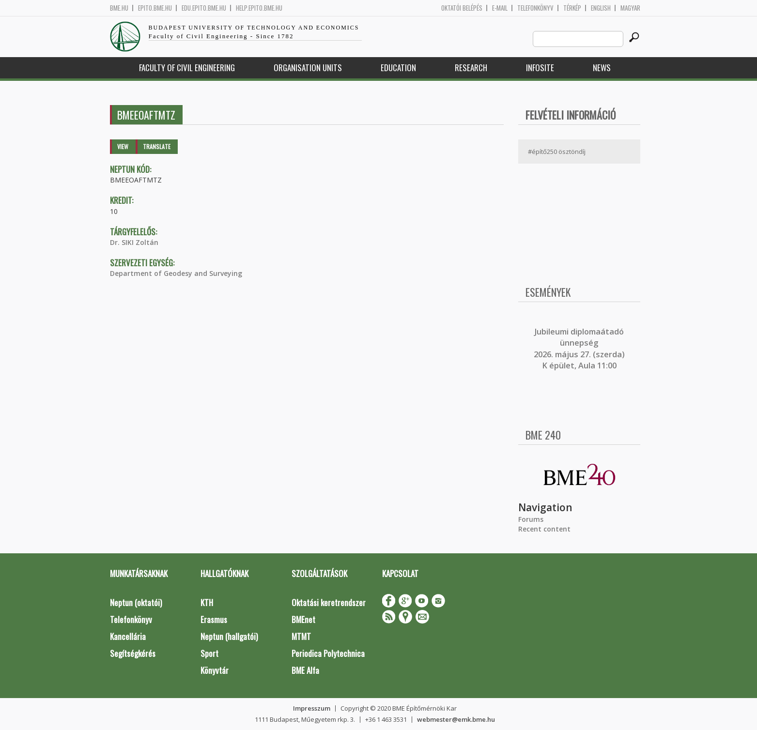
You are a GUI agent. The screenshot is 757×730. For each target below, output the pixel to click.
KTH (207, 602)
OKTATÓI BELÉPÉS (461, 8)
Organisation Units (308, 67)
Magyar (630, 8)
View (122, 146)
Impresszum (311, 708)
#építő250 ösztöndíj (557, 151)
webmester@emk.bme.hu (456, 719)
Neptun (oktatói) (136, 602)
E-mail (500, 8)
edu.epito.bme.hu (204, 8)
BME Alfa (305, 670)
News (602, 67)
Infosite (540, 67)
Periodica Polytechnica (328, 653)
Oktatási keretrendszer (329, 602)
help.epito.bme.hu (259, 8)
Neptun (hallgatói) (229, 636)
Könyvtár (215, 670)
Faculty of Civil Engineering (187, 67)
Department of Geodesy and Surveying (176, 273)
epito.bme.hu (155, 8)
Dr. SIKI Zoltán (134, 242)
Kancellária (128, 636)
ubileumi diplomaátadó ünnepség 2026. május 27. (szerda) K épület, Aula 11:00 (579, 348)
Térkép (572, 8)
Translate (156, 146)
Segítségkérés (132, 653)
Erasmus (214, 619)
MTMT (301, 636)
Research (471, 67)
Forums (530, 519)
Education (398, 67)
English (601, 8)
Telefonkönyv (535, 8)
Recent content (544, 528)
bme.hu (119, 8)
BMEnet (303, 619)
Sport (209, 653)
